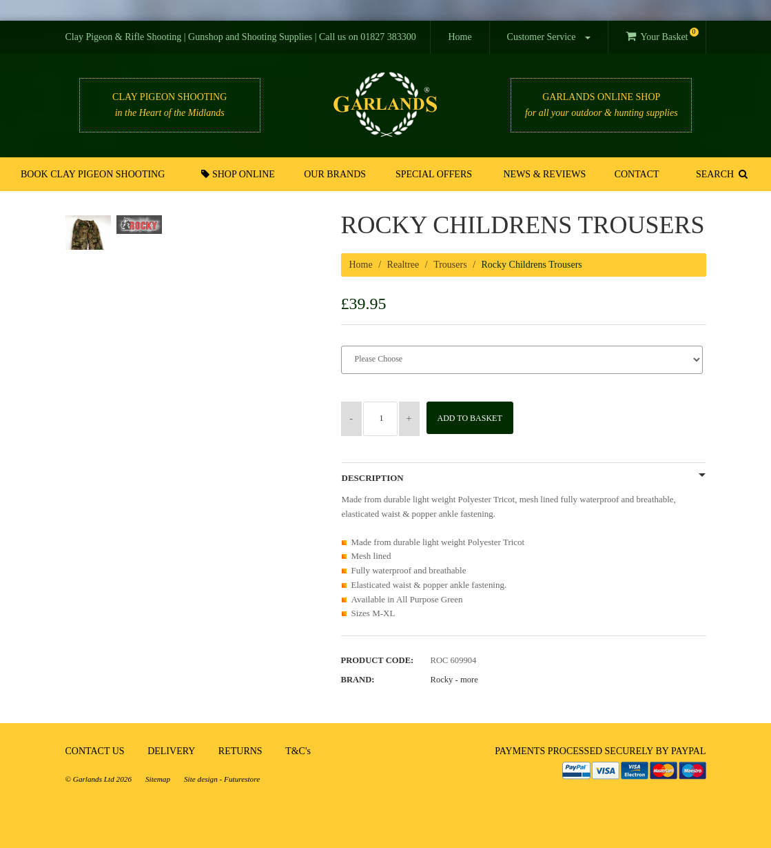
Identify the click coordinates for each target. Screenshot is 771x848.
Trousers (450, 264)
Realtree (403, 264)
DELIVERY (171, 751)
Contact (635, 174)
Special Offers (433, 174)
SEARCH (720, 173)
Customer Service (548, 37)
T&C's (298, 751)
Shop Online (240, 173)
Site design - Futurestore (222, 779)
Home (459, 37)
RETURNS (240, 751)
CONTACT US (95, 751)
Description (373, 478)
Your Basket (662, 35)
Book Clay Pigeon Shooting (95, 174)
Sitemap (157, 779)
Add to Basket (474, 418)
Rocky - (454, 679)
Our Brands (336, 174)
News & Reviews (544, 174)
